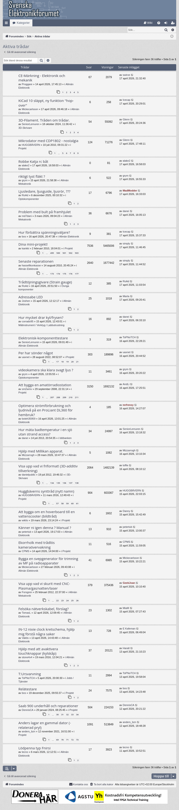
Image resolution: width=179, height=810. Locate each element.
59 (67, 503)
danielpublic (28, 474)
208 (58, 397)
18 (62, 361)
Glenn (126, 119)
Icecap (126, 100)
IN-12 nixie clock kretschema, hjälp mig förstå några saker (46, 631)
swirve (126, 75)
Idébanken (66, 438)
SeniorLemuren (30, 124)
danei (126, 211)
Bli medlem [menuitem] (173, 23)
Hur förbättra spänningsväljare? (44, 232)
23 (62, 600)
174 (58, 273)
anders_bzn (28, 731)
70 (62, 739)
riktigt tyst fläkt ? (31, 176)
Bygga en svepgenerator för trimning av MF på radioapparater (48, 561)
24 (67, 600)
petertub (26, 532)
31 (62, 714)
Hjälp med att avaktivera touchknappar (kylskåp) (38, 651)
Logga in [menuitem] (166, 23)
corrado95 (28, 321)
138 (77, 483)
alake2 (25, 165)
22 (57, 600)
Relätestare (27, 689)
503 (77, 253)
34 (77, 714)
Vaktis (25, 638)
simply (126, 243)
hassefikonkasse (31, 265)
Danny (126, 511)
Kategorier (23, 22)
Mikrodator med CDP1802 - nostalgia (48, 141)
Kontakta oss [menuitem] (78, 784)
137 (70, 483)
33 (72, 714)
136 (64, 483)
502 (70, 253)
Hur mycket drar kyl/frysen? (40, 317)
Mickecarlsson (30, 109)
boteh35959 (28, 418)
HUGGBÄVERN (31, 145)
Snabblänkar (7, 23)
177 (77, 273)
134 (52, 483)
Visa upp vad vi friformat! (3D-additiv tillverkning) (48, 468)
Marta (126, 296)
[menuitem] (148, 22)
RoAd (25, 195)
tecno (25, 752)
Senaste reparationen (36, 261)
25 (72, 600)
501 (64, 253)
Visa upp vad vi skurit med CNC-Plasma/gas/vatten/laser (44, 586)
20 (72, 361)
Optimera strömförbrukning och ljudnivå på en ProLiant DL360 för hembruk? (45, 410)
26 (77, 600)
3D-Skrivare (25, 128)
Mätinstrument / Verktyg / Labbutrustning (41, 325)
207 (52, 397)
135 (58, 483)
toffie (125, 465)
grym (25, 180)
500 (58, 253)
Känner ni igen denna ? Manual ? (44, 527)
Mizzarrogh (28, 455)
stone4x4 (27, 657)
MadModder (130, 190)
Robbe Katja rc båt (33, 161)
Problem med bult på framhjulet (44, 212)
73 (77, 739)
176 (70, 273)
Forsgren (27, 592)
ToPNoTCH (129, 337)
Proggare (27, 84)
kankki (25, 248)
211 (77, 397)
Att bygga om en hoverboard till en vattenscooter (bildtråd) (46, 514)
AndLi (126, 384)
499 (52, 253)
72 (72, 739)
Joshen (26, 301)
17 (57, 361)
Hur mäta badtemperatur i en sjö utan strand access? (45, 432)
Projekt (22, 148)
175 (64, 273)
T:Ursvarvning (29, 674)
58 (62, 503)
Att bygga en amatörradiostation (44, 385)
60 (72, 503)
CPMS (25, 551)
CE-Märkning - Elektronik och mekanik (41, 78)
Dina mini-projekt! (33, 244)
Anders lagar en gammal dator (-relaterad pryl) (44, 725)
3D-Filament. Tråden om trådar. (44, 120)
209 (64, 397)
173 (52, 273)
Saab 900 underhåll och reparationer (48, 706)
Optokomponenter (28, 199)
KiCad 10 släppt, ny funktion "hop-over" (46, 103)
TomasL (26, 613)
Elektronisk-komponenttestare (43, 338)
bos (24, 236)
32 (67, 714)
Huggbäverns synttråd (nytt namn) (46, 491)
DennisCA (28, 710)
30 (57, 714)
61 (77, 503)
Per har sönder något (35, 353)
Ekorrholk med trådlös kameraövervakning (36, 544)
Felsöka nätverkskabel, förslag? (43, 609)
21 (77, 361)
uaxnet (26, 357)
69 (57, 739)
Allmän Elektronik (69, 236)
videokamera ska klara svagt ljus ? (45, 370)
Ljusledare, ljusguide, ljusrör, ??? (44, 191)
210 (70, 397)
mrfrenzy (128, 405)
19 (67, 361)
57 (57, 503)
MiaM (126, 608)
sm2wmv (27, 389)
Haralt (126, 648)
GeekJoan (129, 583)
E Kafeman (129, 628)
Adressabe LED (30, 297)
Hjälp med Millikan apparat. (40, 451)
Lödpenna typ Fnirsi (34, 748)
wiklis (25, 520)
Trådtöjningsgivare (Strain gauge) (45, 282)
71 (67, 739)
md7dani (27, 216)
